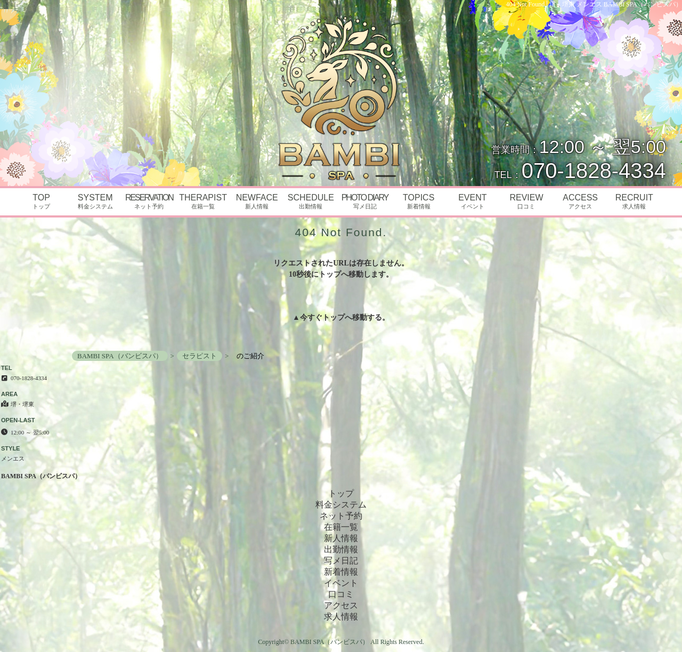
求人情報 (341, 616)
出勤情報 (341, 549)
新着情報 (341, 571)
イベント (341, 582)
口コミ (341, 594)
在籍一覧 (341, 527)
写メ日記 (341, 560)
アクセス (341, 605)
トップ (333, 317)
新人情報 (341, 538)
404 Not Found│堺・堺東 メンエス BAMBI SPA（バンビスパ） (594, 4)
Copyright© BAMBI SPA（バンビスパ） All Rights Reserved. (341, 642)
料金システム (341, 504)
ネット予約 (341, 515)
